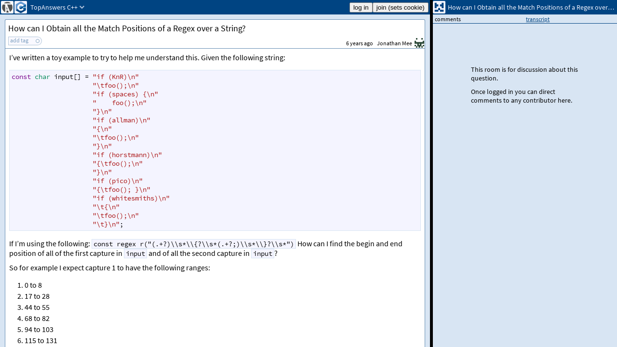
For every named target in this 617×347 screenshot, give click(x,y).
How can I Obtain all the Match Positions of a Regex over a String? (127, 28)
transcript (538, 19)
